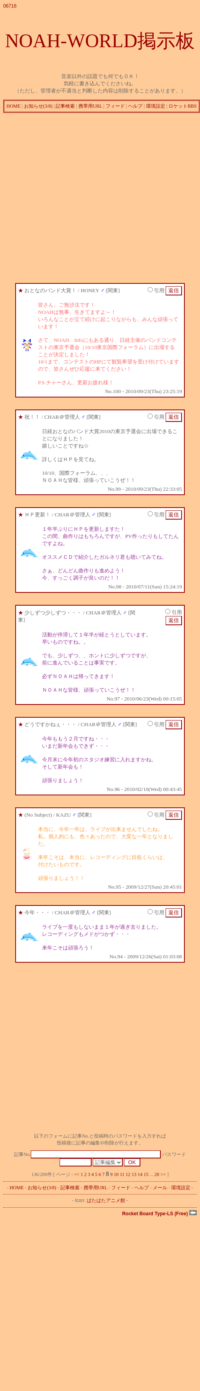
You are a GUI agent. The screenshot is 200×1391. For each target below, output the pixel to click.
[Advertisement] (75, 196)
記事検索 (65, 106)
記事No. (87, 1154)
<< (77, 1174)
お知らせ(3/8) (38, 106)
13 (134, 1174)
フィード (115, 106)
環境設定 (155, 106)
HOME (13, 106)
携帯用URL (90, 106)
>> (163, 1174)
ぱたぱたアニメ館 (106, 1200)
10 (116, 1174)
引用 (156, 290)
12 (128, 1174)
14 (140, 1174)
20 (156, 1174)
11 (122, 1174)
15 (146, 1174)
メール (160, 1187)
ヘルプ (135, 106)
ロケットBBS (182, 106)
